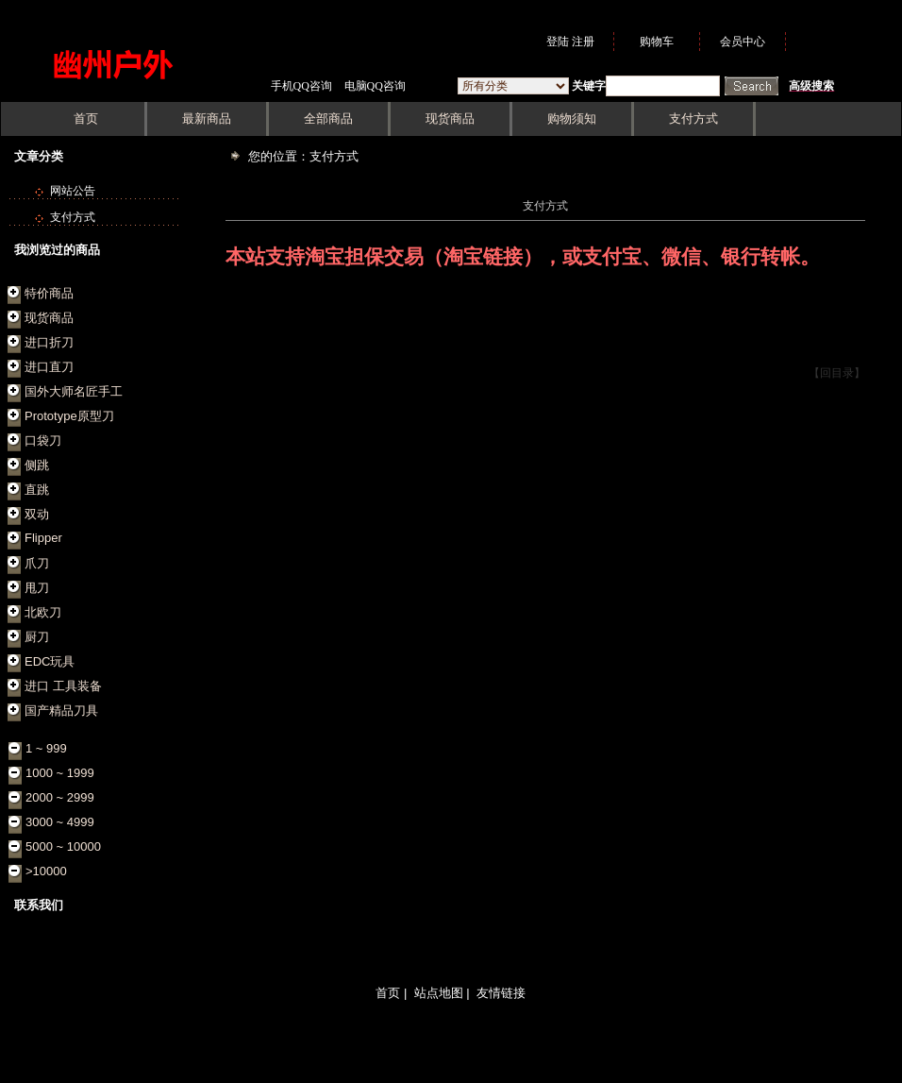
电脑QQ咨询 (375, 86)
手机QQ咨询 (301, 86)
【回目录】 (837, 373)
